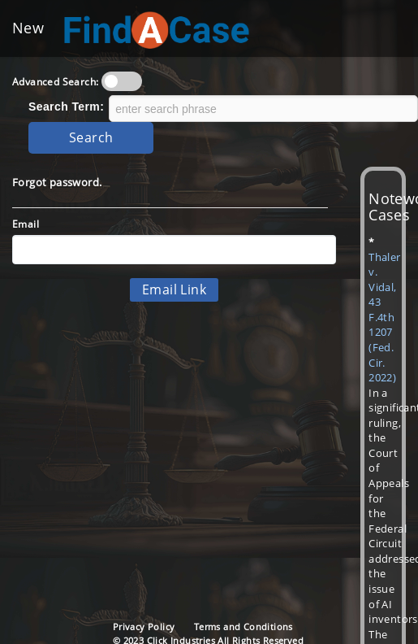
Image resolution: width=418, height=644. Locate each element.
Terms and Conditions (243, 626)
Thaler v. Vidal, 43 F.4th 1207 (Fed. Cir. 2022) (384, 317)
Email (25, 224)
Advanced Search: (55, 82)
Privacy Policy (144, 626)
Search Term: (66, 106)
